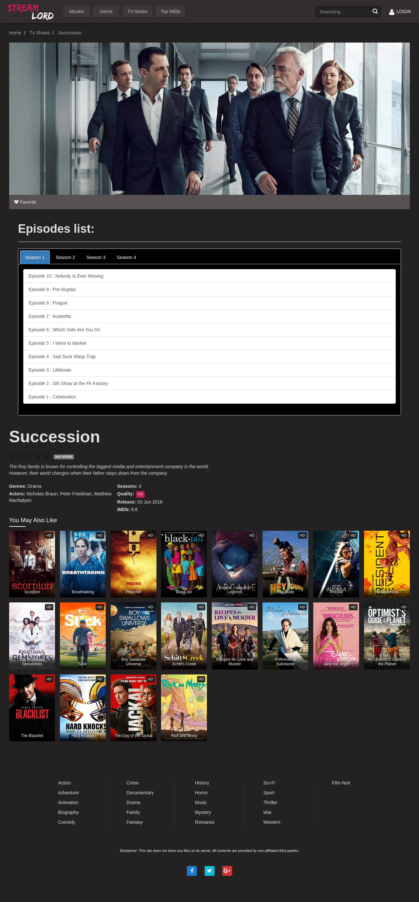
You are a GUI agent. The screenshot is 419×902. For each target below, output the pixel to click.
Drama (35, 486)
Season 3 (95, 257)
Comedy (66, 822)
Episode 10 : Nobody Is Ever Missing (65, 276)
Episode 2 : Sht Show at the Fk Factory (68, 383)
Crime (132, 782)
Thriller (271, 802)
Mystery (203, 812)
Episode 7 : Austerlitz (49, 316)
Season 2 (65, 257)
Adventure (68, 792)
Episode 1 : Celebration (52, 396)
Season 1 (35, 257)
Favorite (25, 202)
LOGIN (400, 11)
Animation (68, 802)
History (202, 782)
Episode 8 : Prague (47, 302)
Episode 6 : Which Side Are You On (64, 329)
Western (272, 822)
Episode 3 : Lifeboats (49, 370)
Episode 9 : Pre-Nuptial (52, 289)
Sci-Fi (269, 782)
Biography (68, 812)
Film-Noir (341, 782)
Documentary (140, 792)
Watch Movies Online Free (32, 11)
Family (133, 812)
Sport (269, 792)
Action (64, 782)
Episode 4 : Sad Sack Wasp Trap (62, 356)
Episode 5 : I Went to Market (57, 343)
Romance (204, 822)
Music (201, 802)
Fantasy (134, 822)
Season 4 (126, 257)
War (268, 812)
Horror (201, 792)
